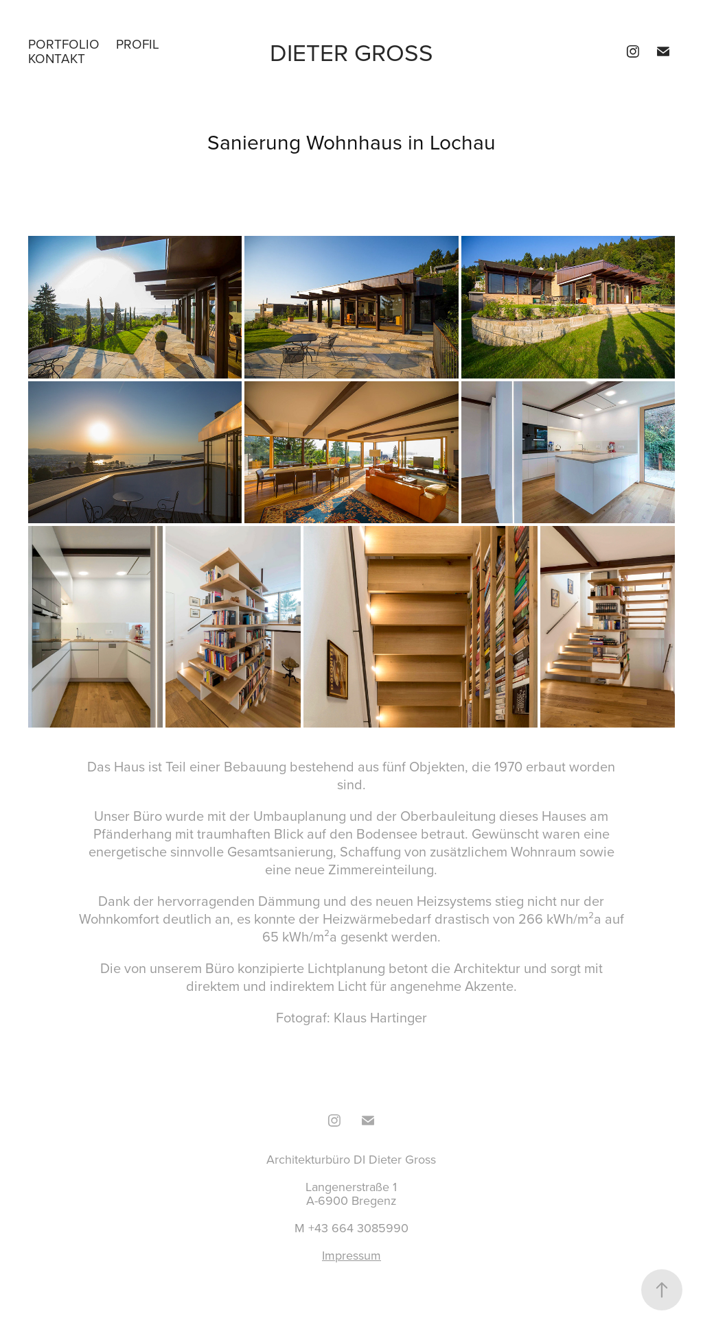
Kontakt (56, 58)
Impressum (351, 1255)
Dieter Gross (351, 52)
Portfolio (64, 43)
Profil (137, 43)
